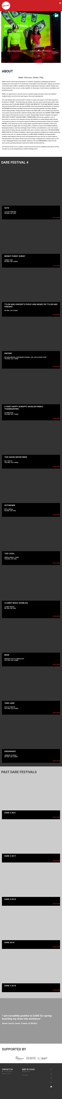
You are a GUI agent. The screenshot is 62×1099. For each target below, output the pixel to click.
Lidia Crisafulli (55, 51)
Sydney (30, 1096)
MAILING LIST (26, 1070)
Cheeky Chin (25, 51)
